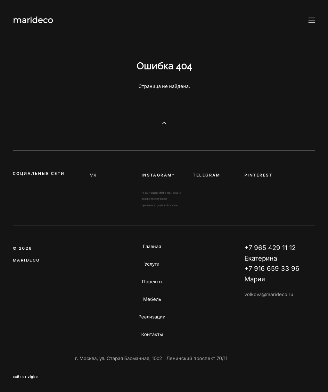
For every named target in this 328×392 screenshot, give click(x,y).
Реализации (152, 317)
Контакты (152, 334)
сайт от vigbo (25, 377)
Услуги (152, 264)
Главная (152, 246)
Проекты (152, 282)
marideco (33, 20)
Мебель (152, 299)
